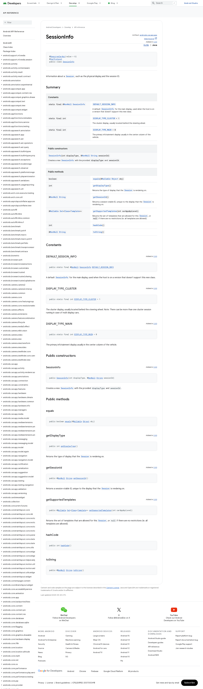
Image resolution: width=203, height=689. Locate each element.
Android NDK (153, 655)
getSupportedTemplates (105, 211)
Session (70, 76)
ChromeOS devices (101, 644)
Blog (113, 3)
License (50, 683)
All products (133, 671)
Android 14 (125, 640)
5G (67, 656)
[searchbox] (17, 22)
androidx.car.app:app (148, 35)
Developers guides (155, 642)
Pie (122, 661)
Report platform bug (184, 636)
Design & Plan (53, 3)
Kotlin (146, 45)
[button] (17, 55)
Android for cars (100, 648)
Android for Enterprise (47, 640)
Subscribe (189, 682)
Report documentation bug (187, 640)
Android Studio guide (157, 638)
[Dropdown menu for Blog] (118, 3)
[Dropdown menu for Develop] (80, 3)
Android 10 (125, 656)
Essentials (32, 3)
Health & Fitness (72, 644)
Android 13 (125, 644)
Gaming (69, 636)
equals (96, 179)
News (40, 652)
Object (115, 179)
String (94, 155)
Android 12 (125, 648)
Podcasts (42, 661)
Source (41, 648)
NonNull (68, 104)
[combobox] (164, 3)
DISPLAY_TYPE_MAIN (102, 130)
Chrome (82, 671)
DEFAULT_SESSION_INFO (104, 104)
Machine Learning (73, 640)
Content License (112, 588)
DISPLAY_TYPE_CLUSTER (104, 118)
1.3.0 (155, 42)
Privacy (68, 652)
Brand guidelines (63, 683)
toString (97, 232)
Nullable (106, 179)
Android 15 (125, 636)
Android (41, 636)
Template (75, 211)
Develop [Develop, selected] (73, 3)
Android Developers (53, 27)
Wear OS (97, 640)
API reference (11, 13)
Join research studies (184, 648)
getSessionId (100, 197)
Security (41, 644)
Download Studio (155, 651)
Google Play (92, 3)
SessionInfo (68, 61)
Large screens (99, 636)
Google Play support (184, 644)
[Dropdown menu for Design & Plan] (62, 3)
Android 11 (125, 652)
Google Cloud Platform (113, 671)
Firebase (94, 671)
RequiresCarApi (57, 56)
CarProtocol (56, 59)
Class (66, 211)
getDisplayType (101, 185)
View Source (149, 39)
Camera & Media (72, 648)
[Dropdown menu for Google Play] (101, 3)
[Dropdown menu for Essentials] (40, 3)
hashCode (97, 225)
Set (61, 211)
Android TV (97, 652)
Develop (68, 27)
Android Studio (191, 3)
